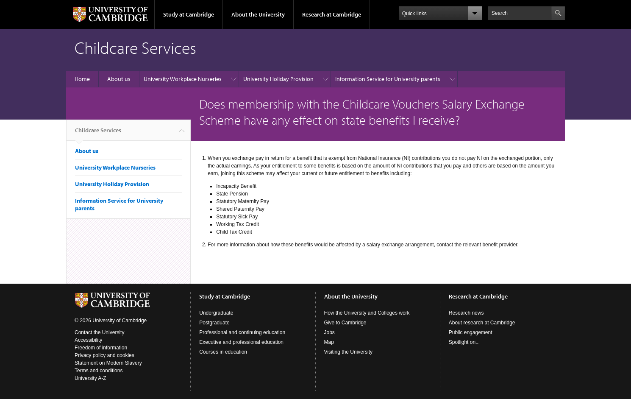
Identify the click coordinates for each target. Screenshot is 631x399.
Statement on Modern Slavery (108, 363)
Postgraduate (214, 323)
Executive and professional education (241, 342)
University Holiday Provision (278, 79)
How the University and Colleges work (367, 313)
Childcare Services (98, 133)
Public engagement (470, 332)
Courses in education (223, 352)
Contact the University (99, 332)
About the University (258, 14)
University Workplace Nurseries (183, 79)
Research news (466, 313)
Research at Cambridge (331, 14)
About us (119, 79)
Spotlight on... (464, 342)
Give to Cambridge (345, 323)
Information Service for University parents (387, 79)
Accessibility (88, 340)
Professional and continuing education (242, 332)
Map (329, 342)
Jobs (329, 332)
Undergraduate (216, 313)
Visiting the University (348, 352)
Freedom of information (101, 348)
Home (82, 79)
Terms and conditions (98, 371)
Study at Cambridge (188, 14)
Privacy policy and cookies (104, 355)
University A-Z (90, 378)
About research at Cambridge (482, 323)
